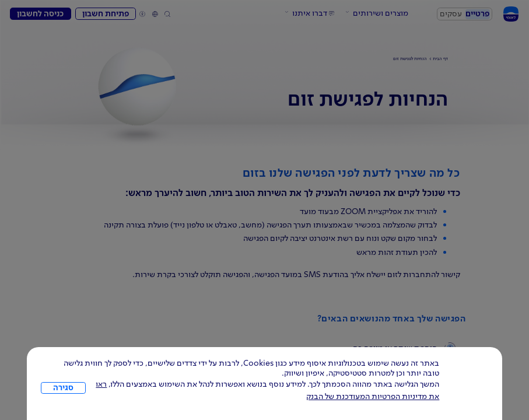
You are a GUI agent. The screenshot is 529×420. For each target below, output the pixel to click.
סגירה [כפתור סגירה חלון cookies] (63, 388)
